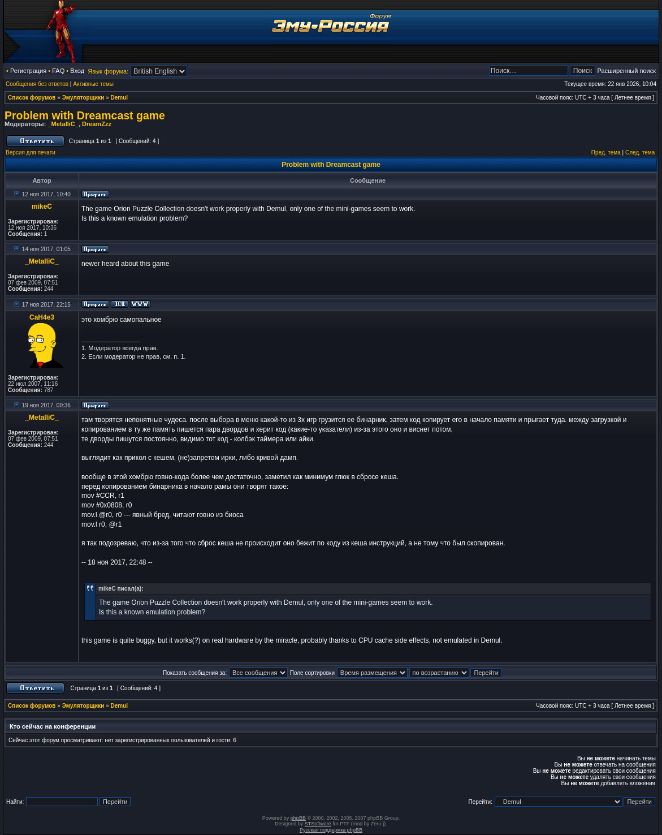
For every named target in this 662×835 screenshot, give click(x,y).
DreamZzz (96, 123)
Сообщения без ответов (37, 84)
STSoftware (318, 824)
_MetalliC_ (62, 123)
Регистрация (28, 70)
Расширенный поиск (626, 70)
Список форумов (32, 97)
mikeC (42, 206)
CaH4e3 (41, 317)
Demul (119, 97)
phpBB (298, 818)
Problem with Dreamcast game (85, 115)
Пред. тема (606, 152)
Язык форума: (108, 71)
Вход (77, 70)
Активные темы (93, 84)
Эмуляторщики (83, 97)
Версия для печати (30, 152)
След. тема (640, 152)
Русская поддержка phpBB (331, 830)
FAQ (58, 70)
